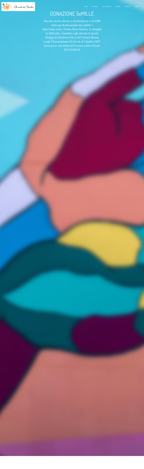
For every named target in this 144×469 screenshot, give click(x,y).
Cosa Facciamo (106, 7)
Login (137, 7)
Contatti (118, 7)
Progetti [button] (127, 7)
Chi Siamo (94, 7)
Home (86, 7)
